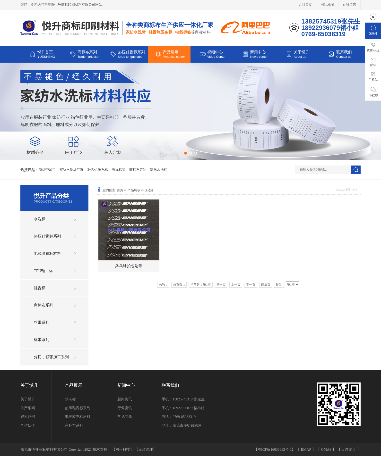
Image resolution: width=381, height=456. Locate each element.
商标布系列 (43, 305)
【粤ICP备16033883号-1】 (275, 449)
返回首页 (305, 5)
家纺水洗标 (158, 170)
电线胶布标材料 (47, 253)
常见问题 (124, 417)
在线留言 (349, 5)
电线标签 (118, 170)
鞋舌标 (39, 288)
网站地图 (327, 5)
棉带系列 (41, 340)
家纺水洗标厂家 (71, 170)
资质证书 (27, 417)
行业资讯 (124, 408)
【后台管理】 (145, 449)
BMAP (306, 449)
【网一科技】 (123, 449)
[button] (185, 153)
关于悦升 (27, 399)
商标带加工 (47, 170)
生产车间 (27, 408)
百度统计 (349, 449)
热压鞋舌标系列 (47, 236)
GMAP (326, 449)
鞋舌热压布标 (97, 170)
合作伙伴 (27, 425)
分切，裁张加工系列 (51, 357)
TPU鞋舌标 (43, 271)
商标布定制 (137, 170)
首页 (120, 190)
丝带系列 (41, 322)
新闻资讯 (124, 399)
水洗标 (39, 219)
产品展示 (134, 190)
